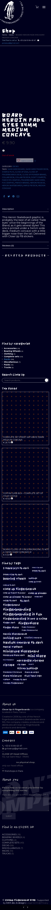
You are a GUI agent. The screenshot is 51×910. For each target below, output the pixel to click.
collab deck (8, 177)
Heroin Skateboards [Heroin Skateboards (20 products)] (15, 634)
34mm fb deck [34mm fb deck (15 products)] (39, 571)
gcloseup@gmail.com (10, 43)
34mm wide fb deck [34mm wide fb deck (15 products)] (13, 575)
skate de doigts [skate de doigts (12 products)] (32, 672)
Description (8, 209)
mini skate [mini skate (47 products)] (37, 656)
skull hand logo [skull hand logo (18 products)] (33, 676)
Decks (11, 35)
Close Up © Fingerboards (16, 709)
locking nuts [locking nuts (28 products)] (12, 638)
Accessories (10, 348)
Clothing (8, 354)
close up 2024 (21, 172)
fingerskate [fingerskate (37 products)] (28, 623)
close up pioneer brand (34, 175)
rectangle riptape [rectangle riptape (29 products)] (30, 660)
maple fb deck (30, 185)
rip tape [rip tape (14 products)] (21, 664)
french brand (22, 183)
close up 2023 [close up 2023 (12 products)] (35, 582)
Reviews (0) (8, 245)
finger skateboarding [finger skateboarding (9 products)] (30, 630)
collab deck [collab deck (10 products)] (38, 596)
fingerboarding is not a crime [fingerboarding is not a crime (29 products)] (25, 618)
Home (4, 35)
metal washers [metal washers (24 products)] (12, 646)
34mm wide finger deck (37, 169)
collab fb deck (22, 177)
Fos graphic (8, 183)
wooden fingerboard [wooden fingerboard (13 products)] (13, 683)
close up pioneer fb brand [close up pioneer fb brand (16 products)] (17, 597)
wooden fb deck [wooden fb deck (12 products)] (20, 680)
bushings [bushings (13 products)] (33, 578)
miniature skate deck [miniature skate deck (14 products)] (14, 655)
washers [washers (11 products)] (6, 679)
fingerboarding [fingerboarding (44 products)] (17, 609)
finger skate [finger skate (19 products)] (11, 627)
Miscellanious (11, 362)
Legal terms (33, 903)
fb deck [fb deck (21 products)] (25, 601)
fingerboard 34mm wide (33, 180)
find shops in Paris (14, 771)
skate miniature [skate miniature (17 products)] (12, 676)
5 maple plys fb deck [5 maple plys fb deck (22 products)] (16, 568)
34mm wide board (16, 169)
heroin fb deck (37, 183)
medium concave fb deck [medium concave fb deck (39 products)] (23, 642)
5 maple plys (8, 172)
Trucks (7, 367)
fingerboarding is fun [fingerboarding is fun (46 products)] (22, 614)
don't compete (38, 177)
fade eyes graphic (11, 180)
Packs (7, 364)
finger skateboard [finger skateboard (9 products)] (28, 627)
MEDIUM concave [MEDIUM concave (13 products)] (33, 638)
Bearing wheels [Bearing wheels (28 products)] (14, 578)
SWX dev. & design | (16, 903)
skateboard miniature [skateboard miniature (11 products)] (12, 672)
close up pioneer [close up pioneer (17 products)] (37, 593)
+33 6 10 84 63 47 (13, 745)
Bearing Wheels (12, 351)
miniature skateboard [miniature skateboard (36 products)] (21, 651)
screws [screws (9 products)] (31, 664)
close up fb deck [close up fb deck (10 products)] (9, 585)
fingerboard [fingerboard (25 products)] (11, 604)
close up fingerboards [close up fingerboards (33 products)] (19, 589)
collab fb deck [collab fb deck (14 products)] (10, 601)
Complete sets (11, 356)
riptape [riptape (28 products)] (8, 664)
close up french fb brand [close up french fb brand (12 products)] (14, 593)
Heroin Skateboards (12, 185)
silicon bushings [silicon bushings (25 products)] (27, 668)
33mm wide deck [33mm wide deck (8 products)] (37, 567)
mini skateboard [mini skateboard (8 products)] (8, 660)
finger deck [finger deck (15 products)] (9, 623)
